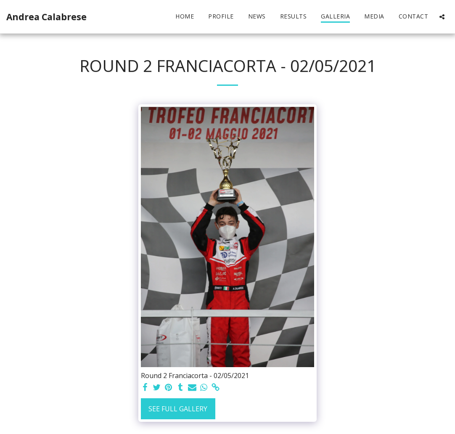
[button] (442, 16)
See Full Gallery (177, 408)
